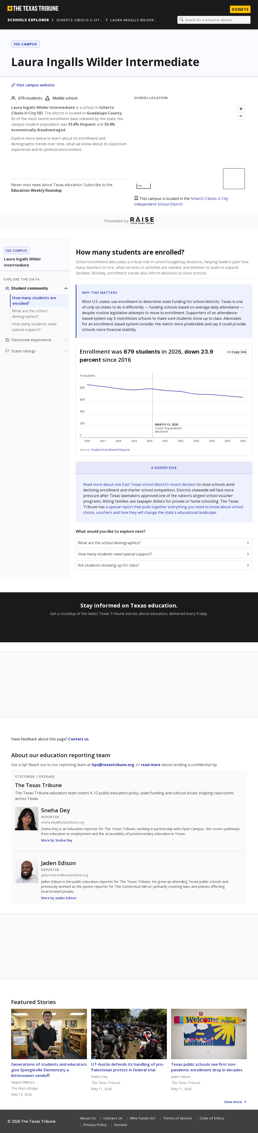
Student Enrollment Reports (110, 450)
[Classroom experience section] (37, 340)
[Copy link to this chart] (237, 352)
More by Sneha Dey (56, 840)
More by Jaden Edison (58, 898)
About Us (88, 1118)
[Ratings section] (37, 351)
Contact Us (112, 1118)
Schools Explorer (28, 19)
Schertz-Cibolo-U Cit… (79, 20)
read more (151, 764)
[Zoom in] (240, 108)
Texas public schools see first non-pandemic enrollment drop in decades (206, 1067)
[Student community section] (37, 288)
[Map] (190, 147)
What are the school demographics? (29, 313)
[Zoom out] (240, 115)
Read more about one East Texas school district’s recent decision (140, 484)
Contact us (78, 739)
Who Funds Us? (143, 1118)
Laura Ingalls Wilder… (133, 20)
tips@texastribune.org (112, 764)
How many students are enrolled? (34, 300)
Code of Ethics (212, 1118)
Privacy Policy (95, 1124)
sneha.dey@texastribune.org (62, 822)
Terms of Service (177, 1118)
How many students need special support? (34, 326)
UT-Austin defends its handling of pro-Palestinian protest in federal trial (127, 1067)
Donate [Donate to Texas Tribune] (240, 9)
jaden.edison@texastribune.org (64, 875)
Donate (120, 1124)
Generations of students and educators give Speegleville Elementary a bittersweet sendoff (49, 1070)
